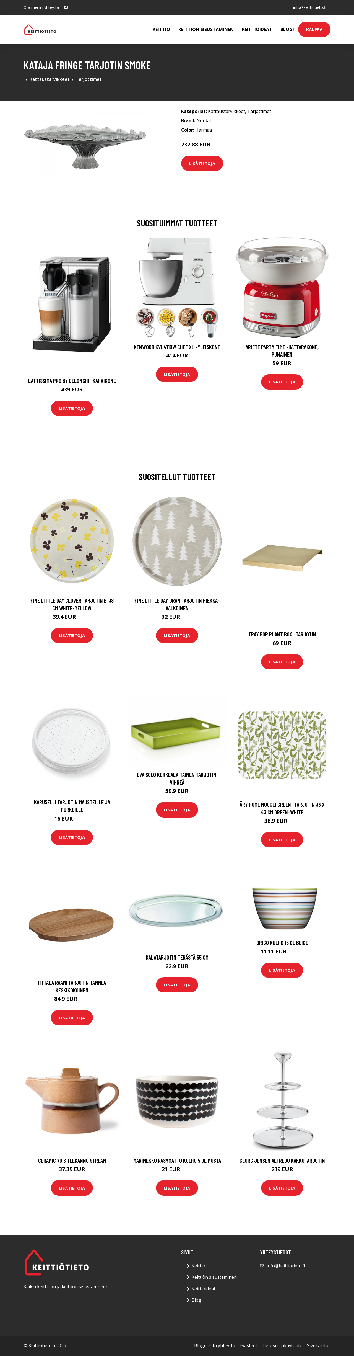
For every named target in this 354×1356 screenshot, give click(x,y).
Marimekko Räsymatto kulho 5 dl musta (177, 1160)
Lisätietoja (202, 163)
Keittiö (161, 29)
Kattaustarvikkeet (50, 79)
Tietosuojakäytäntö (282, 1345)
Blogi (287, 29)
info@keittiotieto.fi (309, 7)
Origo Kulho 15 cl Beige (282, 942)
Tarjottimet (89, 79)
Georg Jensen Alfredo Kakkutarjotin (282, 1160)
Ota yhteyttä (222, 1345)
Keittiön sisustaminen (206, 29)
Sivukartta (317, 1345)
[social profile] (66, 7)
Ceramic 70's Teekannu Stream (72, 1160)
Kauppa (314, 29)
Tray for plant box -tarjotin (282, 634)
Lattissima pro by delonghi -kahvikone (72, 380)
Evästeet (248, 1345)
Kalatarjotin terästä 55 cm (177, 957)
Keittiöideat (257, 29)
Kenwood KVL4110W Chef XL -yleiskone (177, 346)
